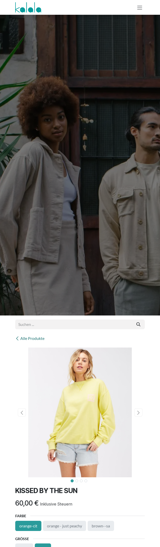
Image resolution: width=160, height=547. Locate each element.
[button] (21, 412)
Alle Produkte (29, 338)
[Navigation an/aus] (140, 7)
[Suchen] (138, 324)
